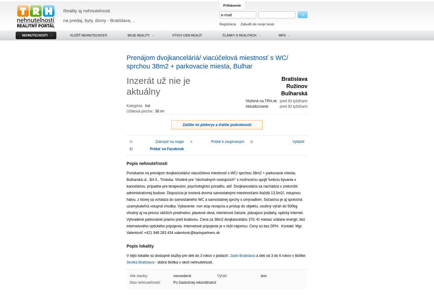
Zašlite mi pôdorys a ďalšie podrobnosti (217, 125)
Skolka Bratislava (140, 262)
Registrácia (227, 24)
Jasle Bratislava (242, 256)
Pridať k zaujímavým (227, 142)
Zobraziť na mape (169, 142)
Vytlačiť (298, 142)
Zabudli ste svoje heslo (257, 24)
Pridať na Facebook (167, 149)
